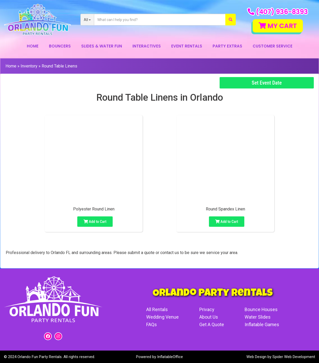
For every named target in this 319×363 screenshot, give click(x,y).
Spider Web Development (293, 356)
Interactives (146, 46)
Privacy (206, 309)
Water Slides (257, 317)
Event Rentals (186, 46)
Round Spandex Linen (225, 209)
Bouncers (60, 46)
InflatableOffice (170, 356)
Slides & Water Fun (101, 46)
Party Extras (227, 46)
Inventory (29, 66)
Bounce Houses (261, 309)
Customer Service (272, 46)
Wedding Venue (162, 317)
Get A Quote (211, 324)
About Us (208, 317)
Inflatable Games (261, 324)
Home (33, 46)
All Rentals (157, 309)
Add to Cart (95, 221)
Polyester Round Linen (93, 209)
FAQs (151, 324)
